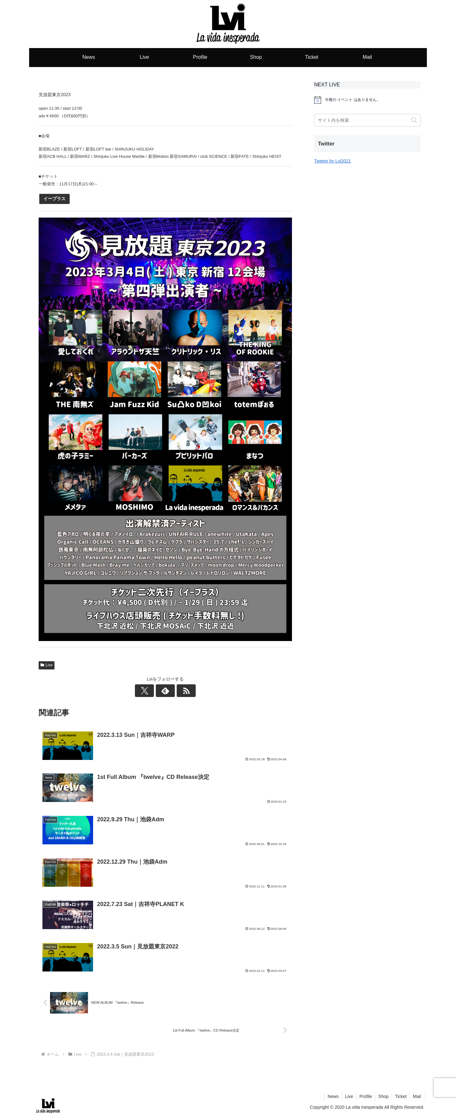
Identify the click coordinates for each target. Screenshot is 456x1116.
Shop (382, 1096)
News (331, 1096)
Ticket (400, 1096)
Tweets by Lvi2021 (332, 160)
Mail (417, 1096)
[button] (414, 120)
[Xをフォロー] (150, 690)
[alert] (367, 100)
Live (47, 665)
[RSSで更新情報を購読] (180, 690)
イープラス (54, 198)
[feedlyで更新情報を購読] (165, 690)
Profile (364, 1096)
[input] (367, 120)
